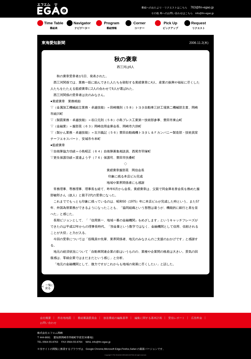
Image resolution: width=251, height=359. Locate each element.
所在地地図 (64, 317)
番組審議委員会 (87, 317)
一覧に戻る (49, 286)
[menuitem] (52, 26)
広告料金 (196, 317)
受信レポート (176, 317)
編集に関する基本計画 (148, 317)
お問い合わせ (48, 322)
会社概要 (45, 317)
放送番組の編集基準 (115, 317)
